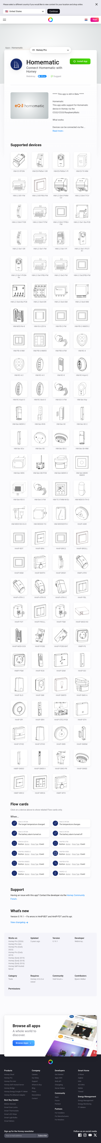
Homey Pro (8, 1078)
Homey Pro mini (10, 1081)
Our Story (35, 1078)
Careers (35, 1074)
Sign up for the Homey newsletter (19, 1131)
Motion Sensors (10, 1104)
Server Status (60, 1088)
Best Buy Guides (11, 1100)
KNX (79, 1081)
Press (34, 1092)
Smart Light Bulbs (10, 1118)
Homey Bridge (9, 1088)
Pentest (58, 1104)
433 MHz (81, 1085)
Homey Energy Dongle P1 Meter (16, 1092)
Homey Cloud (9, 1074)
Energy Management (85, 1100)
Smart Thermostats (11, 1111)
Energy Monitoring (84, 1104)
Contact (35, 1098)
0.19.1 (55, 941)
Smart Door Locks (11, 1107)
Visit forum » (58, 979)
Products (8, 1070)
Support (35, 1081)
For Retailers (59, 1120)
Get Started (59, 1074)
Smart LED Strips (10, 1114)
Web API (58, 1081)
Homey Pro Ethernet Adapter (14, 1095)
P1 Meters (82, 1107)
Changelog (59, 1085)
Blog (33, 1088)
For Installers (60, 1113)
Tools (10, 979)
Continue (53, 11)
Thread (80, 1092)
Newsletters (36, 1095)
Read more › (58, 131)
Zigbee (80, 1078)
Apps (7, 48)
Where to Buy (37, 1085)
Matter (80, 1088)
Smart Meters (9, 1121)
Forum (57, 1100)
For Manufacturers (62, 1116)
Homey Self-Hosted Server (14, 1085)
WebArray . (79, 941)
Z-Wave (81, 1074)
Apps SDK (58, 1078)
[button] (24, 11)
